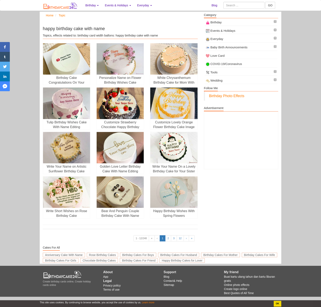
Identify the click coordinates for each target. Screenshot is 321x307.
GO (270, 5)
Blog (214, 5)
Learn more (148, 302)
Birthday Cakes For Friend (138, 260)
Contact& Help (173, 280)
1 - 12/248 (141, 238)
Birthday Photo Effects (226, 96)
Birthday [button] (92, 5)
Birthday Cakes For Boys (138, 255)
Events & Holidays (220, 30)
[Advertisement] (241, 140)
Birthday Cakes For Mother (220, 255)
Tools (212, 72)
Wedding (214, 80)
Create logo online (235, 289)
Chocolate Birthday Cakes (99, 260)
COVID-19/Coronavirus (224, 64)
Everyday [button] (144, 5)
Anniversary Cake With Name (64, 255)
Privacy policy (112, 285)
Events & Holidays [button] (118, 5)
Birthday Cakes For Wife (259, 255)
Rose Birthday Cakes (102, 255)
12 (180, 238)
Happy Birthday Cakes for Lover (182, 260)
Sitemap (169, 285)
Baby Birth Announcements (227, 47)
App (105, 276)
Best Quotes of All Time (239, 293)
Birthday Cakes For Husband (178, 255)
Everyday (214, 39)
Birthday (214, 22)
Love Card (215, 55)
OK (277, 303)
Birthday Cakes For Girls (60, 260)
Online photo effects (236, 285)
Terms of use (111, 289)
